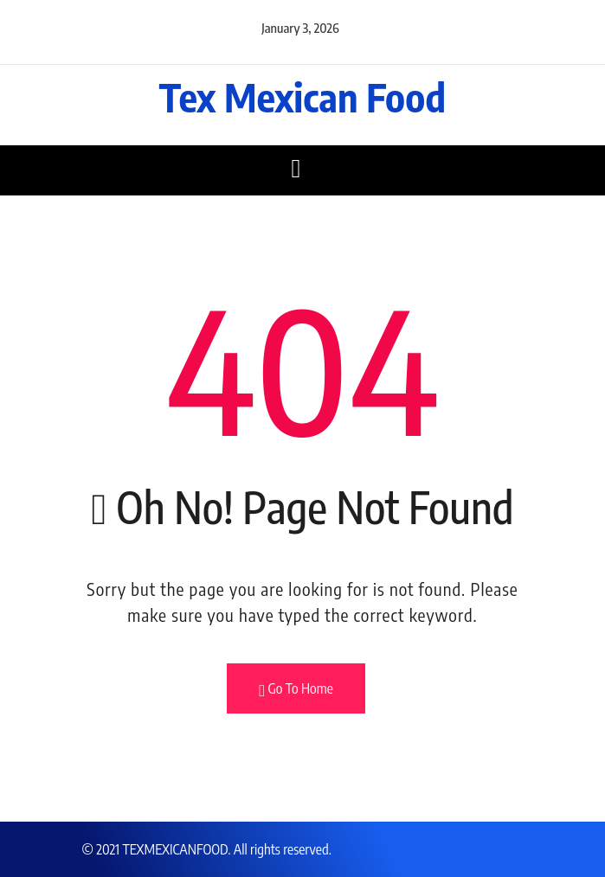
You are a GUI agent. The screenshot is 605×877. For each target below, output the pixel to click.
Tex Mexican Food (302, 97)
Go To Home (296, 689)
